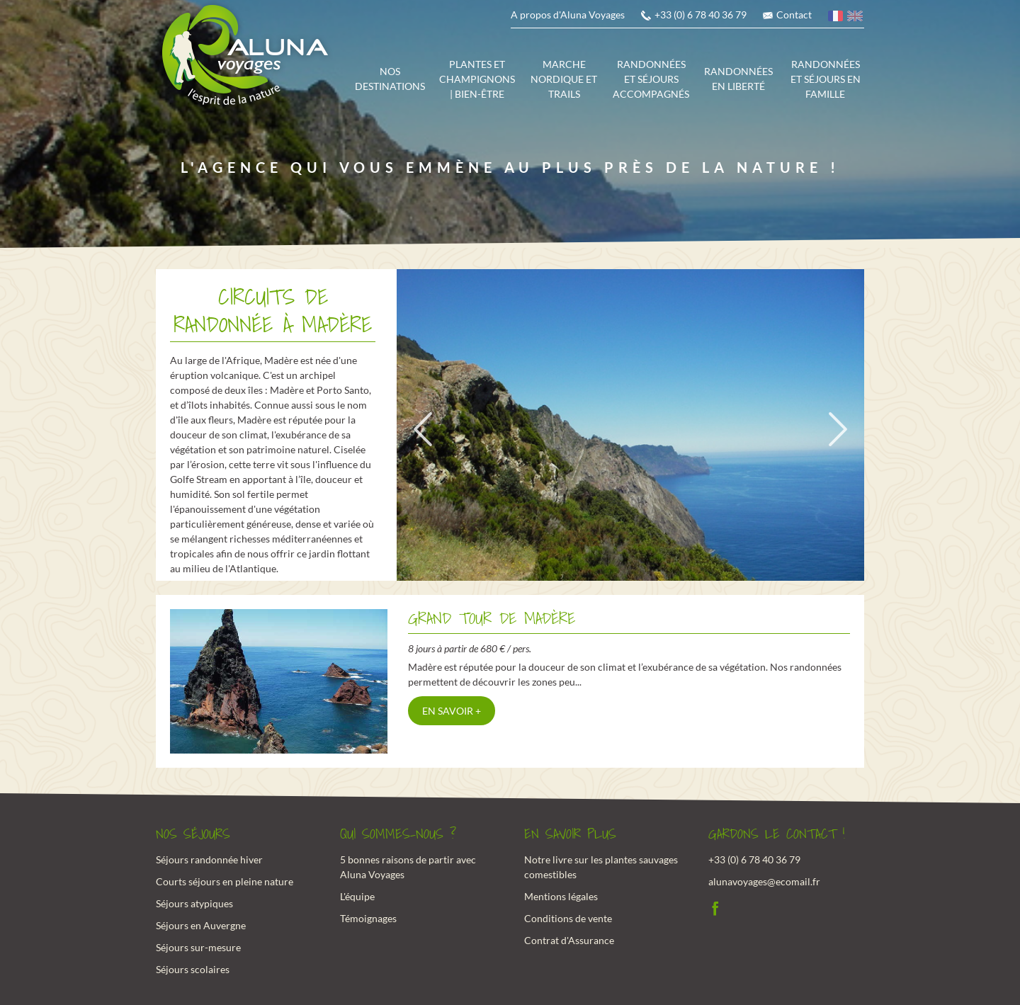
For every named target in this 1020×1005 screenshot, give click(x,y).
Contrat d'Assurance (569, 940)
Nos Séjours (193, 834)
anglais (855, 18)
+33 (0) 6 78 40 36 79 (700, 14)
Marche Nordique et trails (564, 79)
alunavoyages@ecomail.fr (764, 881)
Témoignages (368, 918)
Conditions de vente (568, 918)
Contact (794, 14)
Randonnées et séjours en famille (825, 79)
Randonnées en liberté (738, 78)
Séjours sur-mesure (198, 947)
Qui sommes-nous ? (398, 834)
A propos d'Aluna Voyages (568, 14)
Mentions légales (561, 896)
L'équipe (357, 896)
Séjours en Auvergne (201, 925)
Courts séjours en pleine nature (224, 881)
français (836, 18)
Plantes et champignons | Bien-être (477, 79)
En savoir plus (570, 834)
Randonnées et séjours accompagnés (651, 79)
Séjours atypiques (194, 903)
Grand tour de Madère (491, 618)
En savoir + (451, 711)
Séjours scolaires (193, 969)
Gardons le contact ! (776, 834)
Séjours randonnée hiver (209, 859)
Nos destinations (390, 78)
